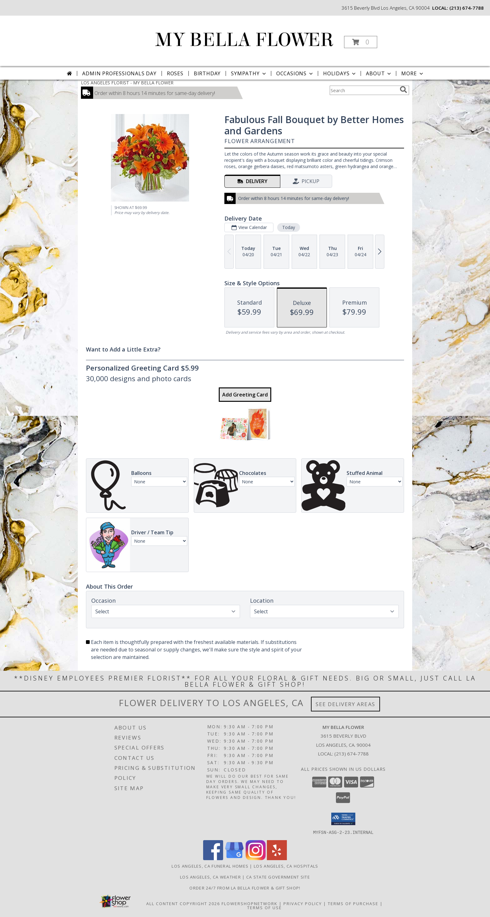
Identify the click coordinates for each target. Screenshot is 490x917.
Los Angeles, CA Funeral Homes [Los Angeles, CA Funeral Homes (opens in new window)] (210, 866)
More (412, 73)
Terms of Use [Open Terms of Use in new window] (264, 907)
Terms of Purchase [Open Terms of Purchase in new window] (353, 903)
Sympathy (249, 73)
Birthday (207, 73)
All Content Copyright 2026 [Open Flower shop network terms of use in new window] (183, 903)
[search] (403, 89)
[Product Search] (363, 90)
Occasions (295, 73)
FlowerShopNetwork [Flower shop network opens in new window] (250, 903)
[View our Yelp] (277, 858)
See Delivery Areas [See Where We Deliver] (345, 704)
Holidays (340, 73)
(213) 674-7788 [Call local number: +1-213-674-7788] (466, 8)
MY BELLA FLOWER (244, 40)
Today (288, 227)
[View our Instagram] (256, 858)
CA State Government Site (278, 877)
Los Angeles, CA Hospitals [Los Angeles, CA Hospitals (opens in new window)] (286, 866)
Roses (175, 73)
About (379, 73)
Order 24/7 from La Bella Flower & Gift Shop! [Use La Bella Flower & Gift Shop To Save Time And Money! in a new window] (244, 887)
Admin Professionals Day (119, 73)
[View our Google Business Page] (234, 858)
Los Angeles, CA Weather (210, 877)
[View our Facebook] (213, 858)
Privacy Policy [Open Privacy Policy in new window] (302, 903)
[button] (360, 42)
